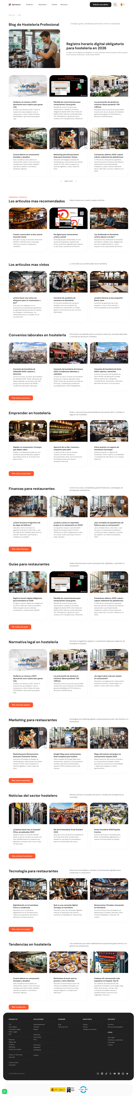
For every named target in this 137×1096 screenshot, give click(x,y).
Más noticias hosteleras (22, 856)
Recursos (65, 5)
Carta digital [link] (13, 1027)
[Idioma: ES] (123, 4)
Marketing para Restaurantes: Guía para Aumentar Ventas (66, 155)
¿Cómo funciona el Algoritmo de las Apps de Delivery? (26, 524)
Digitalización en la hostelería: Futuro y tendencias (25, 906)
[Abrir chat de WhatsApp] (4, 1091)
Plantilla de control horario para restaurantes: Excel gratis (67, 103)
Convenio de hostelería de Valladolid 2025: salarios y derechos (24, 371)
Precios (54, 5)
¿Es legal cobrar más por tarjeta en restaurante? (108, 677)
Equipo (85, 1024)
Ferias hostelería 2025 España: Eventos (107, 830)
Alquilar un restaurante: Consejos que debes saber (27, 448)
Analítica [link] (11, 1044)
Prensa (85, 1027)
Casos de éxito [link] (63, 1027)
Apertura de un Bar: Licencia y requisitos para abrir (66, 448)
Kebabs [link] (35, 1029)
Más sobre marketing (21, 780)
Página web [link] (12, 1042)
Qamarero (12, 15)
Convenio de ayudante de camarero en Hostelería (64, 299)
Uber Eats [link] (12, 1057)
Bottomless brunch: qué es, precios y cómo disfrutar (65, 979)
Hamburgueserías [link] (39, 1024)
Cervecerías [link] (37, 1037)
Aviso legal (111, 1037)
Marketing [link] (12, 1047)
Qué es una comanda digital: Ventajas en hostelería (66, 906)
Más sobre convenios (21, 398)
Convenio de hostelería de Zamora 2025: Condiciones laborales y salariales (68, 371)
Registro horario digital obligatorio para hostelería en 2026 (27, 599)
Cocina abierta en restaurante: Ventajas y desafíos (26, 155)
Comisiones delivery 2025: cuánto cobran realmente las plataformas (108, 155)
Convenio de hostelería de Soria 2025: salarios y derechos (107, 370)
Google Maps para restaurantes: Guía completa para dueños (67, 755)
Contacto (111, 1024)
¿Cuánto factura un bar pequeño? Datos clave (108, 299)
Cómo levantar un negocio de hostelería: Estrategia (106, 448)
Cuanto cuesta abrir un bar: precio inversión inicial (27, 235)
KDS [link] (10, 1034)
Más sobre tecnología (21, 929)
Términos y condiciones (115, 1040)
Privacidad (111, 1042)
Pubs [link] (35, 1040)
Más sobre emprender (21, 473)
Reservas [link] (12, 1040)
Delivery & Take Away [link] (15, 1055)
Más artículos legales (21, 705)
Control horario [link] (13, 1062)
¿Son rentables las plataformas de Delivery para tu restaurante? (108, 524)
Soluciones (43, 5)
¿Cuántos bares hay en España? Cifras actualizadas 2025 (26, 830)
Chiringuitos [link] (37, 1050)
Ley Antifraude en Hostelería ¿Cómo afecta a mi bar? (106, 235)
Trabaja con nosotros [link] (89, 1029)
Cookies (110, 1045)
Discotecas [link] (37, 1045)
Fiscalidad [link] (12, 1065)
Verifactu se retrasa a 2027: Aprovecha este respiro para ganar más (28, 104)
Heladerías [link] (36, 1047)
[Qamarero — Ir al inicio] (15, 4)
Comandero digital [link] (15, 1029)
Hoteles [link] (35, 1055)
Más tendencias (19, 1007)
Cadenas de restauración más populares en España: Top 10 (107, 979)
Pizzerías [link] (36, 1027)
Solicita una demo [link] (100, 4)
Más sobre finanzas (20, 549)
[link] (115, 4)
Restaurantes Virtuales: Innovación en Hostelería (109, 906)
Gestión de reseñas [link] (15, 1049)
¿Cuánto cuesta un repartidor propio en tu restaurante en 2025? (68, 524)
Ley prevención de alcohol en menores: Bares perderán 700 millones (107, 104)
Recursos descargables (115, 1027)
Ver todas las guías (20, 627)
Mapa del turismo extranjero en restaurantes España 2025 (107, 755)
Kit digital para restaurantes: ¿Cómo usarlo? (66, 235)
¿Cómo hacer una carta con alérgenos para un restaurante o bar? (27, 300)
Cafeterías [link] (36, 1035)
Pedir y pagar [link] (13, 1032)
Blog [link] (59, 1024)
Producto (30, 5)
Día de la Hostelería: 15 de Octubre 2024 (68, 830)
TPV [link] (10, 1024)
